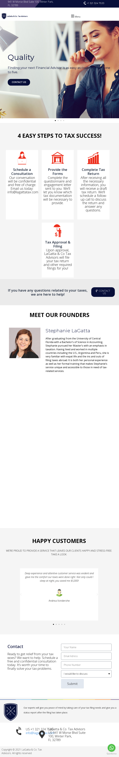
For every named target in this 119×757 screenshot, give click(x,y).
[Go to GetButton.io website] (112, 754)
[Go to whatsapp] (111, 748)
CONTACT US (19, 82)
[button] (75, 16)
